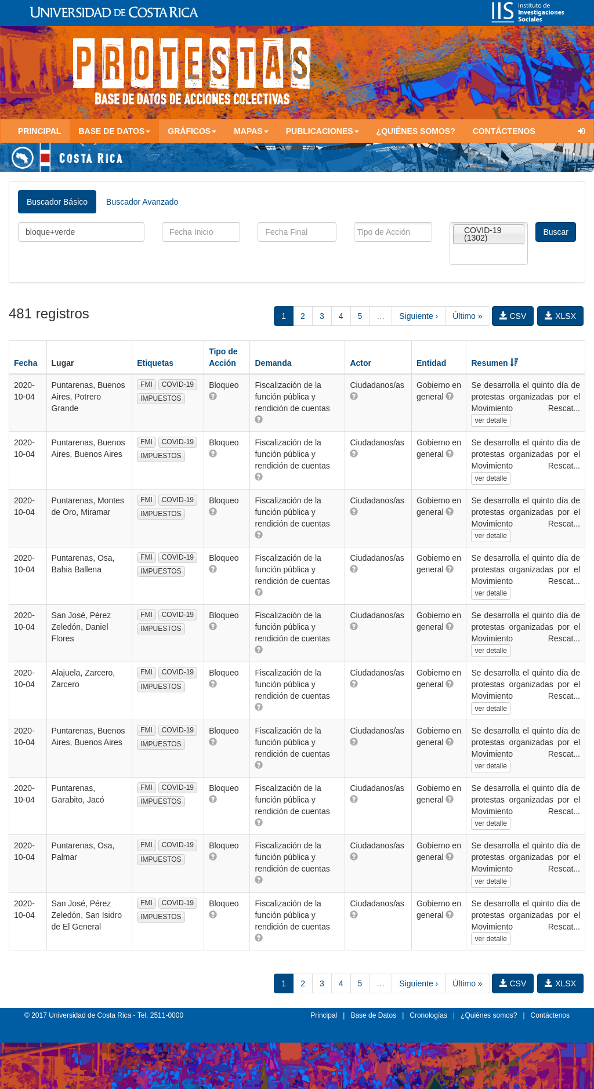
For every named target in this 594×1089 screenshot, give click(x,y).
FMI (146, 384)
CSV (513, 316)
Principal (39, 131)
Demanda (273, 363)
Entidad (431, 363)
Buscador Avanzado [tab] (142, 201)
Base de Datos (373, 1015)
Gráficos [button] (192, 131)
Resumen (494, 363)
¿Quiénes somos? (415, 131)
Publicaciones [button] (322, 131)
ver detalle (490, 420)
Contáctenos (504, 131)
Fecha (25, 363)
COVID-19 (178, 384)
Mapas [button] (251, 131)
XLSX (560, 316)
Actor (360, 363)
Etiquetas (155, 363)
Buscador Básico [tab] (57, 201)
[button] (213, 396)
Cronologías (428, 1015)
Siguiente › (418, 316)
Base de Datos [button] (114, 131)
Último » (467, 316)
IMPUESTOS (160, 398)
